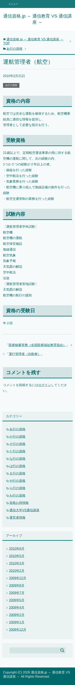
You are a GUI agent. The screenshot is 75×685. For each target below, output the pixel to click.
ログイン (44, 385)
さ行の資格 (17, 444)
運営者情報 (17, 517)
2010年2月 (16, 570)
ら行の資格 (17, 488)
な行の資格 (17, 458)
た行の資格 (17, 451)
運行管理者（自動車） (25, 354)
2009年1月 (16, 622)
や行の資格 (17, 480)
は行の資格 (17, 466)
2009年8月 (16, 585)
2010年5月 (16, 556)
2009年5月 (16, 600)
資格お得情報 (19, 502)
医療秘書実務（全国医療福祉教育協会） (37, 345)
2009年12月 (17, 578)
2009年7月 (16, 592)
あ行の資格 (11, 85)
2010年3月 (16, 563)
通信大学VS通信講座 (24, 510)
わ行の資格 (17, 495)
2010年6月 (16, 548)
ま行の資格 (17, 473)
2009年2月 (16, 615)
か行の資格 (17, 436)
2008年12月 (17, 629)
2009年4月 (16, 607)
